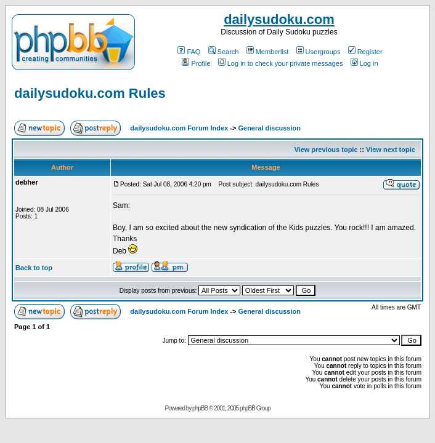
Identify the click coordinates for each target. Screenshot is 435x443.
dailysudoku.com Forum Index (179, 128)
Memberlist (267, 51)
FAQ (188, 51)
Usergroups (318, 51)
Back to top (33, 267)
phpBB (200, 408)
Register (365, 51)
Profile (196, 63)
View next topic (390, 149)
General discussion (269, 128)
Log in (364, 63)
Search (223, 51)
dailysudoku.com (279, 19)
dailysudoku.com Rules (90, 93)
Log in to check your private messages (280, 63)
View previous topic (325, 149)
